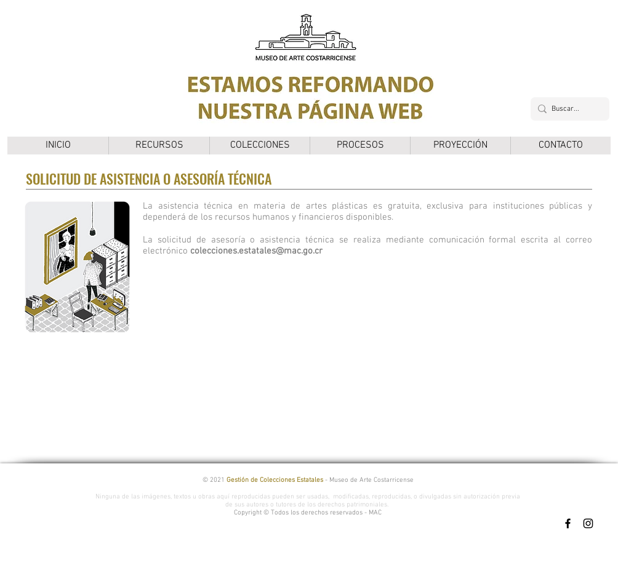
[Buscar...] (568, 109)
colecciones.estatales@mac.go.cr (256, 251)
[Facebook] (567, 523)
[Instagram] (588, 523)
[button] (158, 145)
